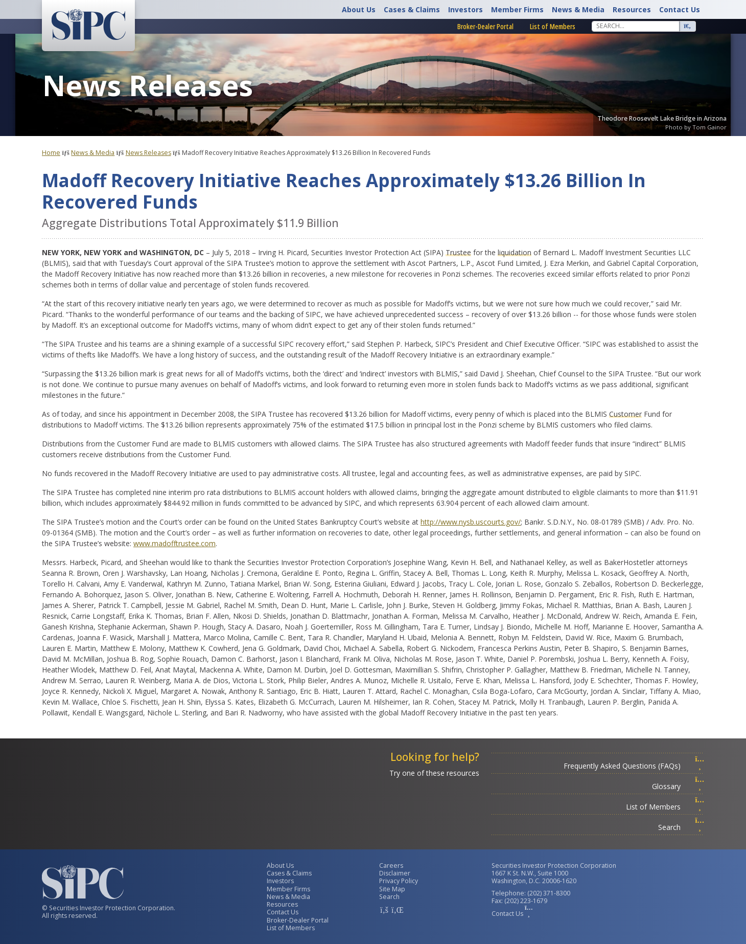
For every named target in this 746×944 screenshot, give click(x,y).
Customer (625, 414)
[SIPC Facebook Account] (384, 909)
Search (681, 827)
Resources (632, 9)
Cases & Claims (412, 9)
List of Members (552, 26)
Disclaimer (394, 873)
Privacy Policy (398, 880)
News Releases (148, 152)
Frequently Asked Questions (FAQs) (634, 766)
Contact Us (679, 9)
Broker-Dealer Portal (485, 26)
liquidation (514, 252)
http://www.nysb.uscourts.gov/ (471, 522)
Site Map (392, 889)
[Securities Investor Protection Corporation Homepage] (88, 24)
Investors (465, 9)
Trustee (458, 252)
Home (51, 152)
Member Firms (517, 9)
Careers (391, 865)
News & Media (578, 9)
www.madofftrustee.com (174, 543)
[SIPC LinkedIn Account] (396, 909)
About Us (359, 9)
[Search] (636, 26)
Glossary (678, 786)
